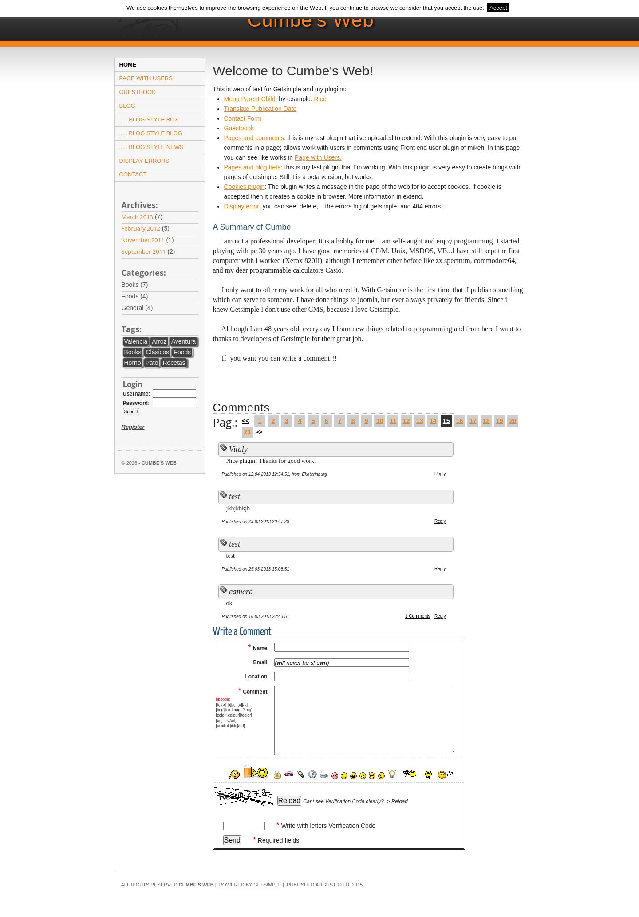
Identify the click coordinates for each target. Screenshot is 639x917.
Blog (127, 105)
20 (513, 420)
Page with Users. (318, 157)
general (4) (143, 308)
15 (446, 420)
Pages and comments (254, 137)
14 (433, 420)
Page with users (146, 78)
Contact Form (243, 118)
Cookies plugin (244, 186)
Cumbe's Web (311, 20)
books (133, 352)
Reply (440, 473)
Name (257, 648)
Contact (133, 174)
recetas (173, 362)
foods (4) (141, 296)
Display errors (144, 160)
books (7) (141, 285)
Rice (320, 98)
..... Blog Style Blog (150, 133)
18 (486, 420)
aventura (183, 341)
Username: (136, 394)
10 (379, 420)
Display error (241, 206)
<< (245, 420)
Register (133, 426)
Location (256, 677)
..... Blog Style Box (149, 119)
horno (132, 362)
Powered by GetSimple (250, 884)
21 (247, 431)
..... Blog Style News (151, 147)
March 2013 (138, 217)
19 (499, 420)
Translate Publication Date (260, 108)
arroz (159, 341)
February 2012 (141, 228)
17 (473, 420)
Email (260, 662)
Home (128, 64)
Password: (136, 403)
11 (393, 420)
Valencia (136, 341)
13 (419, 420)
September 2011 (144, 251)
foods (182, 352)
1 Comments (417, 616)
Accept (498, 7)
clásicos (157, 352)
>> (258, 431)
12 (406, 420)
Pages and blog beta (252, 167)
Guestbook (137, 92)
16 (459, 420)
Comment (253, 692)
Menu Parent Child (250, 98)
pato (152, 362)
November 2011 (143, 240)
